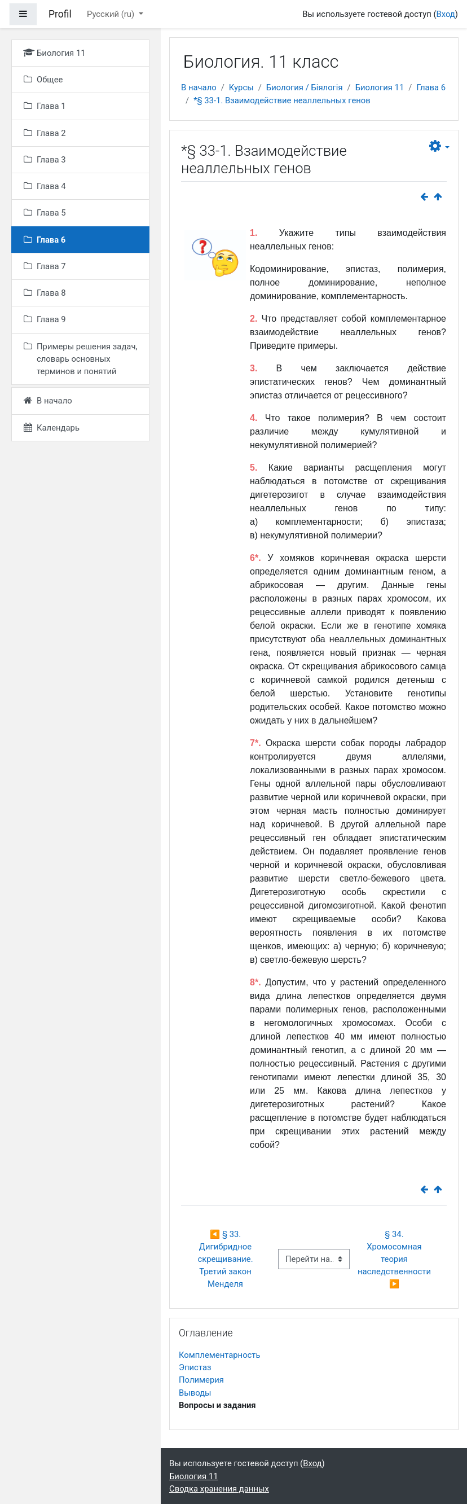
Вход (445, 14)
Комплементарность (220, 1355)
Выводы (195, 1393)
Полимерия (201, 1380)
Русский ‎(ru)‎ (111, 14)
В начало (199, 87)
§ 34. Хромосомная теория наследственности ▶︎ (395, 1259)
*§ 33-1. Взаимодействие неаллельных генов (282, 100)
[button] (439, 146)
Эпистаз (195, 1367)
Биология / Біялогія (304, 87)
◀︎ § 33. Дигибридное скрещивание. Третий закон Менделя (226, 1259)
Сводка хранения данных (219, 1489)
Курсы (241, 87)
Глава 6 (431, 87)
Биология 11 (379, 87)
